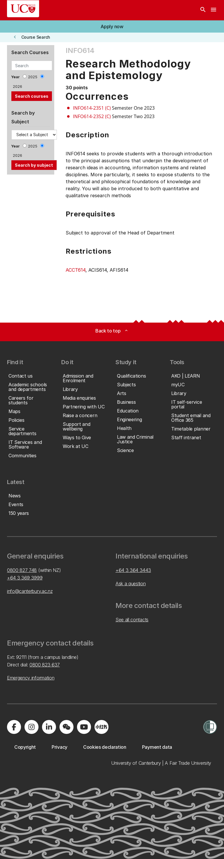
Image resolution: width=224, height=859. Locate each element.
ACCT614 (75, 270)
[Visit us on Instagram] (31, 727)
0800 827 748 (22, 570)
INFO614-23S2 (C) (92, 116)
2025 (32, 77)
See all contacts (132, 620)
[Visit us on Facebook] (14, 727)
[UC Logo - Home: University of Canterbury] (23, 8)
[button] (112, 26)
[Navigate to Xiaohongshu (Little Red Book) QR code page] (101, 727)
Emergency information (30, 678)
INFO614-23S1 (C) (92, 108)
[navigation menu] (213, 10)
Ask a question (131, 583)
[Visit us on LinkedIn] (49, 727)
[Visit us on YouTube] (84, 727)
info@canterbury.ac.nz (29, 591)
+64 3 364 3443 (133, 570)
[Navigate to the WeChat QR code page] (67, 727)
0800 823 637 (44, 665)
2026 (17, 86)
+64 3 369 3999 (25, 578)
